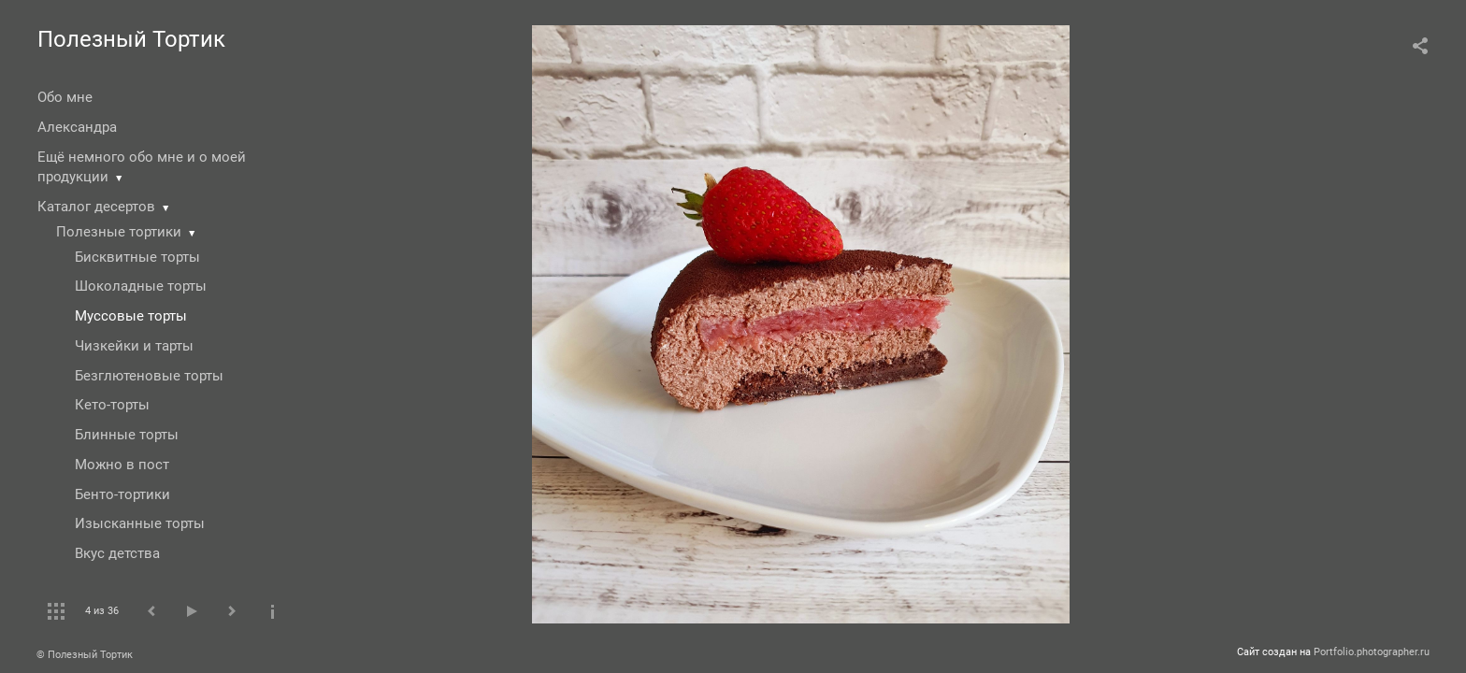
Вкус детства (117, 553)
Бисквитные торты (137, 257)
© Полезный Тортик (84, 655)
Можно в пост (122, 464)
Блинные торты (127, 434)
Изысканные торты (140, 523)
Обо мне (65, 97)
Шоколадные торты (141, 286)
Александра (77, 127)
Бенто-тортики (122, 494)
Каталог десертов (96, 206)
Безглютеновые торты (149, 375)
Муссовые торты (131, 316)
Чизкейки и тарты (134, 345)
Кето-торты (112, 404)
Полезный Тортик (131, 39)
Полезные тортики (118, 231)
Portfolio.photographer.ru (1372, 652)
